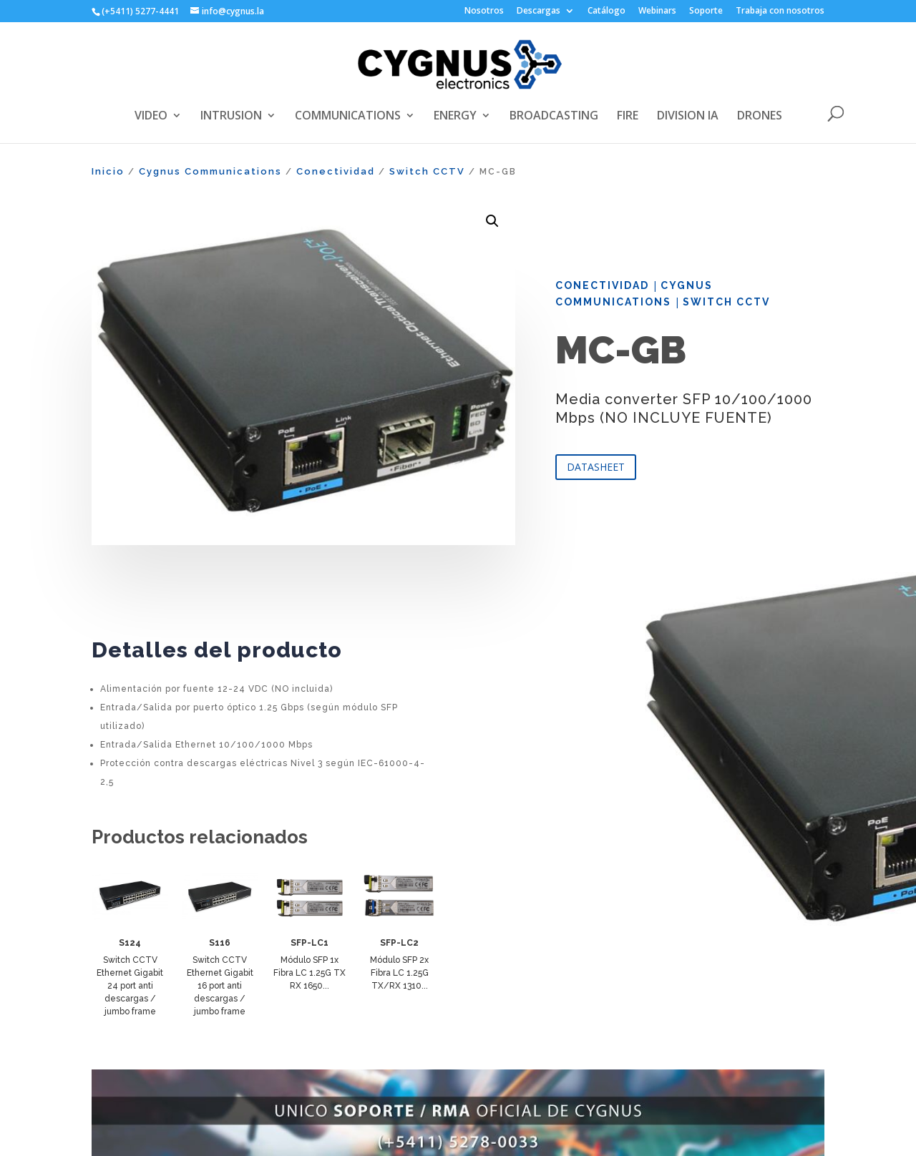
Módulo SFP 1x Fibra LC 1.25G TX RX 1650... (309, 973)
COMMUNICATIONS (348, 116)
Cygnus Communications (210, 171)
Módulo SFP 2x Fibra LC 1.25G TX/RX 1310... (399, 973)
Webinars (657, 11)
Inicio (108, 171)
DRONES (759, 116)
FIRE (627, 116)
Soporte (706, 11)
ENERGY (455, 116)
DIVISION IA (687, 116)
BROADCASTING (554, 116)
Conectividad (335, 171)
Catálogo (606, 11)
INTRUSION (231, 116)
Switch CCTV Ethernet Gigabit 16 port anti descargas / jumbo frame (220, 986)
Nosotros (484, 11)
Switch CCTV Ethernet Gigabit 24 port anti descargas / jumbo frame (130, 986)
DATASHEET (596, 467)
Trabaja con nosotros (780, 11)
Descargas (538, 11)
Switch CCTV (427, 171)
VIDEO (151, 116)
